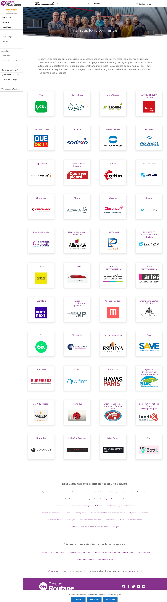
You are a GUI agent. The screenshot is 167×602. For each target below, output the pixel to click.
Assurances (84, 492)
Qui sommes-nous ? (10, 70)
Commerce (46, 499)
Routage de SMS (144, 552)
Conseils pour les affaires (64, 499)
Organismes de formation (138, 513)
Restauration (111, 520)
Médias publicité (81, 513)
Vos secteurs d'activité (11, 89)
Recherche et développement (90, 520)
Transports (116, 527)
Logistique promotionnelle (84, 559)
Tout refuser (94, 599)
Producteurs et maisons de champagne (61, 520)
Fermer (78, 599)
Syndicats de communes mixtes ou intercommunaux (89, 527)
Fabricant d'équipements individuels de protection (96, 499)
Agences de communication (52, 492)
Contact (5, 41)
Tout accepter (110, 599)
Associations (71, 492)
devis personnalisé (132, 571)
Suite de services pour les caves (131, 520)
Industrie (98, 506)
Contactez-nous (57, 571)
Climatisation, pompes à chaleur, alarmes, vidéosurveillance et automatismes (121, 492)
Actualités (6, 51)
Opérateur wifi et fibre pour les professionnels (108, 513)
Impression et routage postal (79, 552)
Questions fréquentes (10, 75)
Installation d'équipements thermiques (121, 506)
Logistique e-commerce (107, 559)
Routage (5, 22)
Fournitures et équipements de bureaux (133, 499)
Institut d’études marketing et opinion (56, 513)
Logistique (6, 27)
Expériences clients (9, 60)
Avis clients (6, 56)
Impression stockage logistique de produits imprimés (114, 552)
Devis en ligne (7, 37)
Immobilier (59, 506)
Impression (6, 18)
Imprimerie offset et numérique (79, 506)
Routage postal (46, 552)
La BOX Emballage (9, 80)
